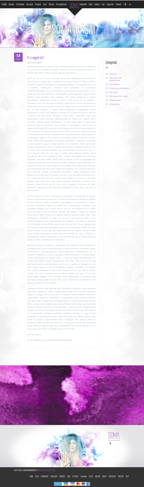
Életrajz (51, 4)
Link (103, 4)
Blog (37, 476)
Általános (113, 74)
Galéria (97, 4)
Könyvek (38, 4)
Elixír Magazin (114, 84)
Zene (45, 4)
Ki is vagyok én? (35, 57)
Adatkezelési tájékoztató (46, 470)
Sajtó (90, 4)
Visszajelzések (61, 4)
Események (20, 4)
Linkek (104, 476)
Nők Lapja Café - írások (118, 96)
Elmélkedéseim (115, 100)
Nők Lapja (113, 92)
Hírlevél (118, 4)
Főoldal (4, 4)
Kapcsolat (110, 4)
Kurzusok (29, 4)
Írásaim (11, 4)
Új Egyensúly (114, 104)
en (130, 4)
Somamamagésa (36, 63)
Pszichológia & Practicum (119, 88)
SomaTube (83, 4)
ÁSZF (127, 476)
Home (31, 476)
